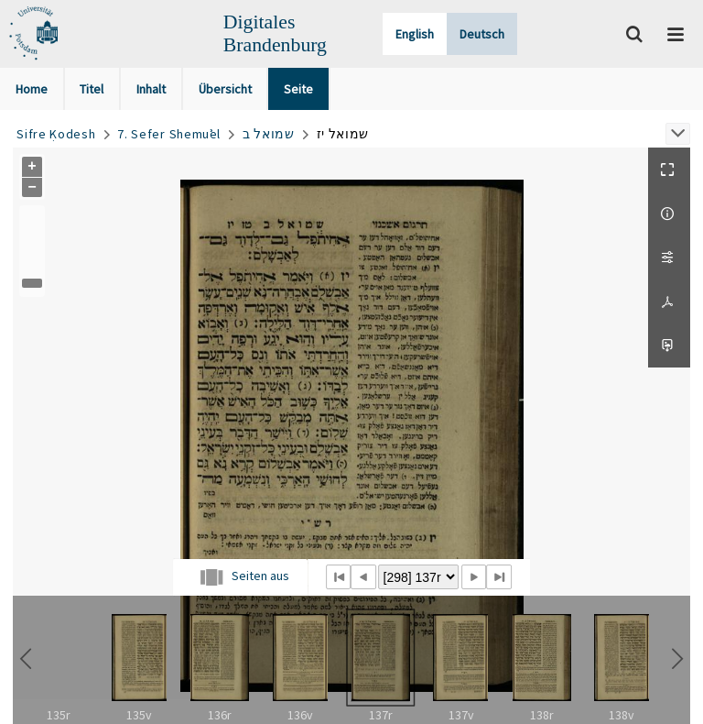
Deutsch (482, 34)
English (414, 34)
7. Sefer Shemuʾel (169, 134)
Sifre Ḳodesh (55, 134)
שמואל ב (269, 134)
